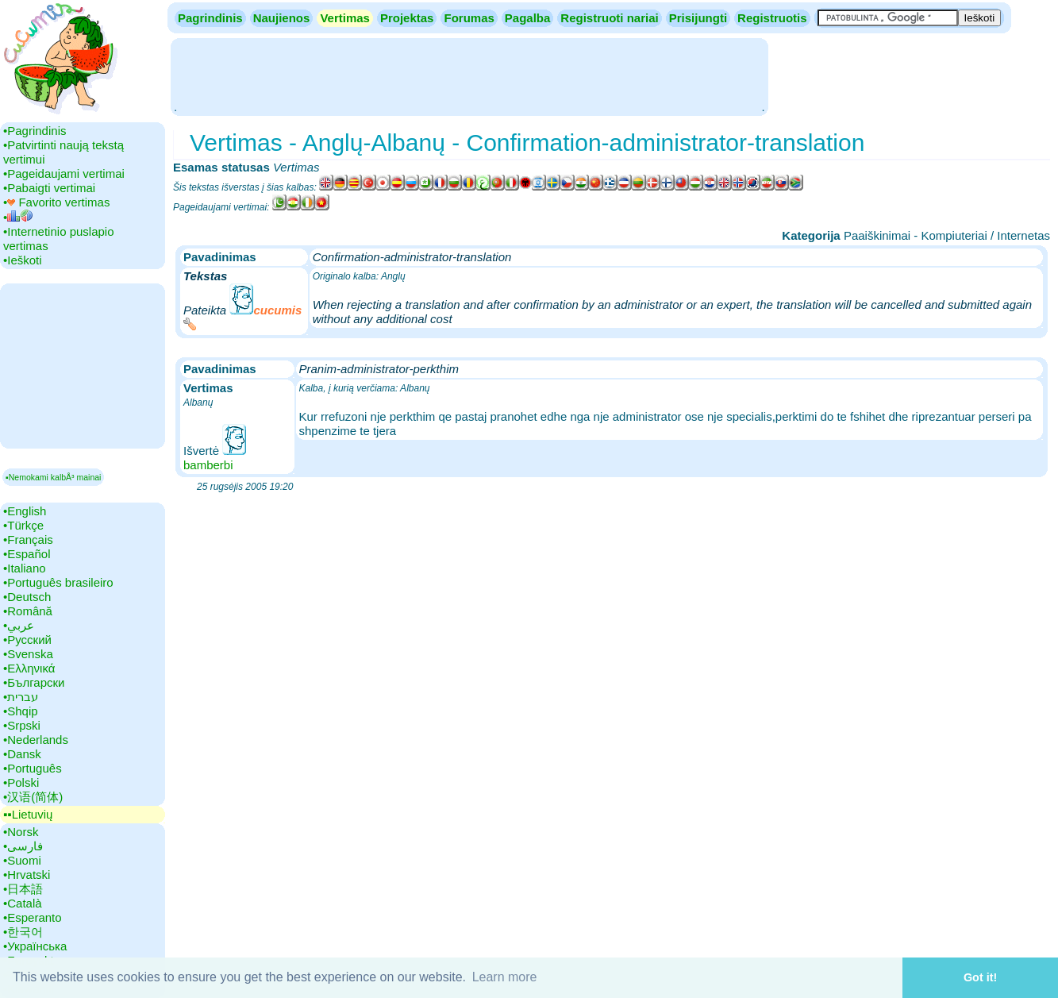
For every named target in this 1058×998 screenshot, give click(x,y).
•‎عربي (18, 625)
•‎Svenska (28, 654)
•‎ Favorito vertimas (56, 202)
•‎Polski (21, 782)
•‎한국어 (23, 931)
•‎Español (26, 554)
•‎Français (28, 539)
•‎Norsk (20, 831)
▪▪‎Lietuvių (27, 814)
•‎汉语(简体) (33, 796)
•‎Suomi (22, 860)
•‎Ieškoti (22, 260)
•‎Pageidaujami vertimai (64, 173)
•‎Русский (27, 639)
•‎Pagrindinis (34, 130)
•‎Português (32, 768)
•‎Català (22, 903)
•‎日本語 (23, 889)
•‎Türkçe (23, 525)
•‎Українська (35, 946)
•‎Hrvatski (26, 874)
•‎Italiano (24, 568)
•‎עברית (20, 696)
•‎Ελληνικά (29, 668)
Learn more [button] (504, 977)
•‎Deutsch (27, 596)
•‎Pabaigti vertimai (49, 188)
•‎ (18, 217)
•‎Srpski (21, 725)
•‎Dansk (22, 754)
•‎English (24, 511)
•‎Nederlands (35, 739)
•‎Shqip (20, 711)
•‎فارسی (23, 846)
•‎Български (34, 682)
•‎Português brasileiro (58, 582)
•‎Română (27, 611)
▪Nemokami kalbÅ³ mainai (53, 477)
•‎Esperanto (32, 917)
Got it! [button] (980, 977)
